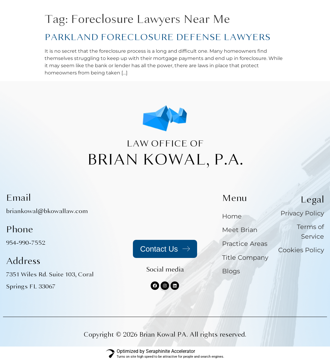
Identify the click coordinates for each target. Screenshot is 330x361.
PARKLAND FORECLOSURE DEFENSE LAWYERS (157, 37)
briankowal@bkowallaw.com (47, 211)
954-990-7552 (25, 243)
